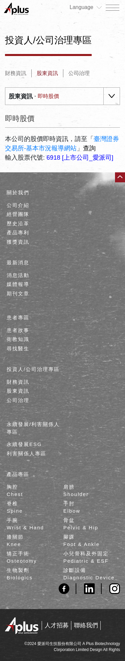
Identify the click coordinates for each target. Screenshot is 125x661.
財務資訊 (15, 73)
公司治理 (79, 73)
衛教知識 (18, 339)
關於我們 (18, 192)
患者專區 (18, 317)
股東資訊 (47, 73)
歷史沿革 (18, 223)
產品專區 (18, 474)
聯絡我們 (86, 625)
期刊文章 (18, 293)
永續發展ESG (24, 444)
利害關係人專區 (26, 453)
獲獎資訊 (18, 242)
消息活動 (18, 275)
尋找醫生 (18, 348)
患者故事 (18, 330)
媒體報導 (18, 284)
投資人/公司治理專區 (33, 369)
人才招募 (57, 625)
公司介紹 (18, 205)
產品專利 (18, 232)
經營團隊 (18, 214)
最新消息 (18, 262)
